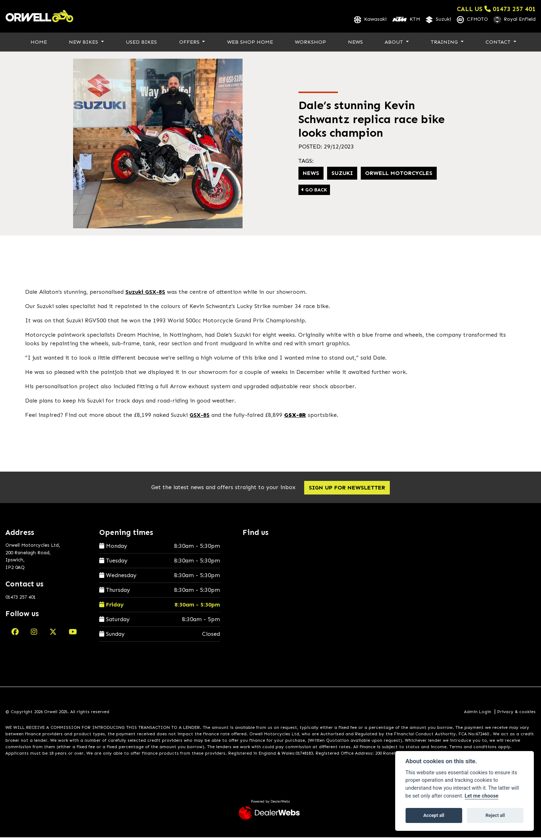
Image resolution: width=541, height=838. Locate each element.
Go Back (314, 190)
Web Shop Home (250, 42)
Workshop (310, 42)
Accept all (433, 815)
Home (38, 42)
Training (445, 42)
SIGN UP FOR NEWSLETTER (348, 487)
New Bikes (84, 42)
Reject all (495, 815)
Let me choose (482, 796)
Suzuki (342, 173)
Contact (498, 42)
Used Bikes (141, 42)
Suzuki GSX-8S (145, 292)
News (355, 42)
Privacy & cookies (516, 712)
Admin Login (477, 712)
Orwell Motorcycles (398, 173)
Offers (190, 42)
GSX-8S (200, 415)
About (394, 42)
